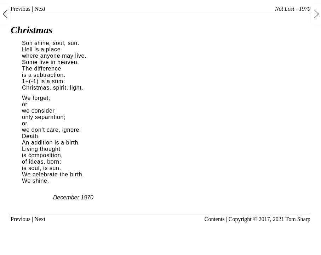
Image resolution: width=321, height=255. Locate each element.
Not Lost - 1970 (292, 9)
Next (39, 9)
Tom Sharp (298, 219)
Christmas (31, 29)
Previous (20, 9)
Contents (215, 219)
